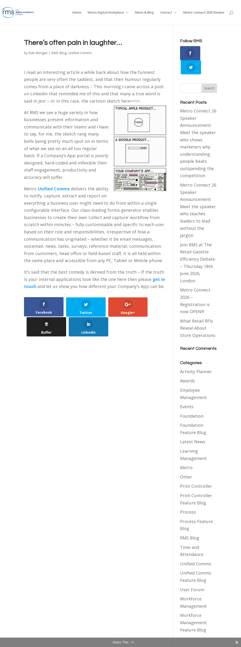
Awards (187, 366)
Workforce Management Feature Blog (193, 608)
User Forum (192, 575)
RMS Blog (58, 53)
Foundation (191, 401)
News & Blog (144, 13)
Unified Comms (80, 53)
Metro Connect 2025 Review (203, 13)
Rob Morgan (38, 53)
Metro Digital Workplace (106, 13)
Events (186, 392)
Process (188, 498)
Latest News (192, 427)
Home (76, 13)
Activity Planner (196, 357)
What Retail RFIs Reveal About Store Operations (197, 314)
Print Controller (196, 472)
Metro (186, 453)
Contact (166, 13)
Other (186, 463)
